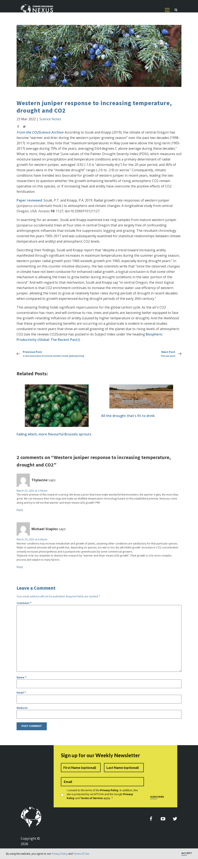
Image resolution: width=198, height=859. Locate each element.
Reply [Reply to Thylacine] (20, 510)
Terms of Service (91, 798)
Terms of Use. (81, 853)
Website (22, 708)
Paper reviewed (29, 200)
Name (22, 677)
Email (21, 692)
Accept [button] (186, 853)
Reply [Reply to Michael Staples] (20, 567)
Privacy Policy (60, 853)
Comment (24, 603)
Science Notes (50, 119)
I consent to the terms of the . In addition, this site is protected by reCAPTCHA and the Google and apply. (102, 794)
